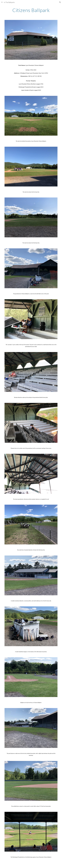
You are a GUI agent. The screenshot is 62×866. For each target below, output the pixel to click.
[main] (31, 10)
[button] (2, 2)
